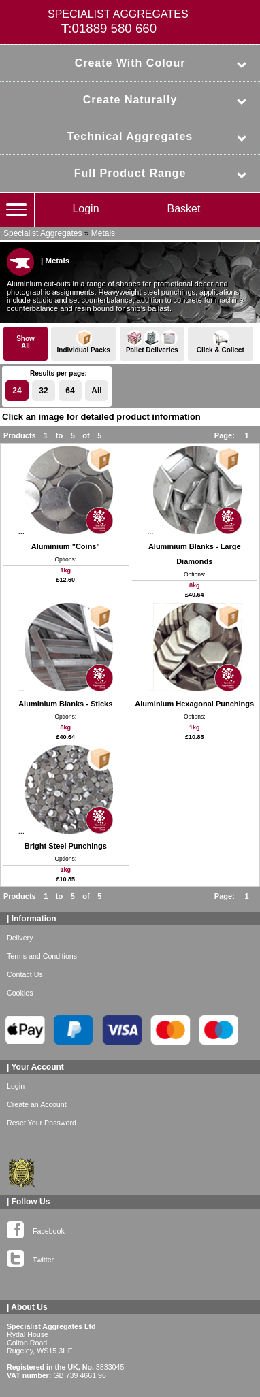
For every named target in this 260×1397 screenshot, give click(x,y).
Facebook (36, 1228)
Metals (103, 233)
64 (69, 390)
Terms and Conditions (42, 956)
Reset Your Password (41, 1123)
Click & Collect (220, 342)
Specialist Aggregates (42, 233)
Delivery (20, 938)
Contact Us (25, 974)
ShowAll (25, 342)
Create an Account (37, 1104)
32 (43, 390)
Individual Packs (83, 342)
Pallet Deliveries (152, 342)
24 (16, 390)
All (96, 390)
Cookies (20, 993)
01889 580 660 (114, 28)
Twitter (30, 1257)
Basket (184, 208)
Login (85, 208)
